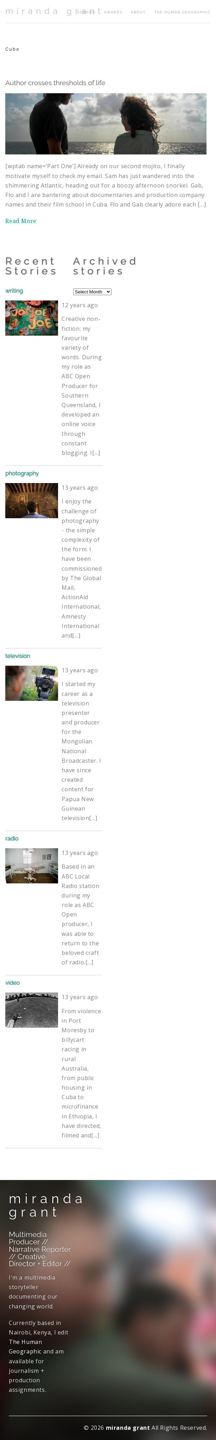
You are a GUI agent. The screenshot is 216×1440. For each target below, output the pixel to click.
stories (86, 12)
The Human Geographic (182, 12)
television (17, 656)
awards (113, 12)
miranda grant (54, 11)
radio (11, 838)
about (138, 12)
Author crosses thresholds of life (55, 83)
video (12, 982)
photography (22, 473)
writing (14, 290)
